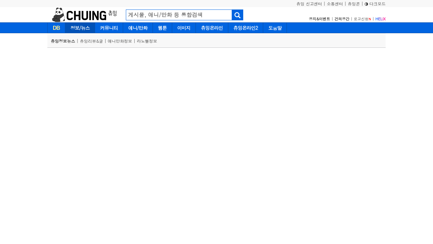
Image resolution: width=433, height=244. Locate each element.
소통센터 (335, 3)
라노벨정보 (147, 41)
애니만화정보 (120, 41)
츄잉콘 (354, 3)
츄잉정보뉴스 (63, 41)
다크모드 (375, 3)
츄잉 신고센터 (309, 3)
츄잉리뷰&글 (91, 41)
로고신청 (362, 18)
